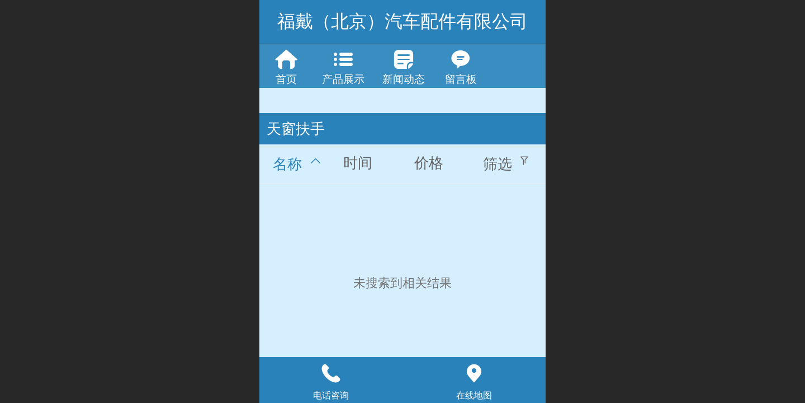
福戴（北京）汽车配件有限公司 (402, 21)
